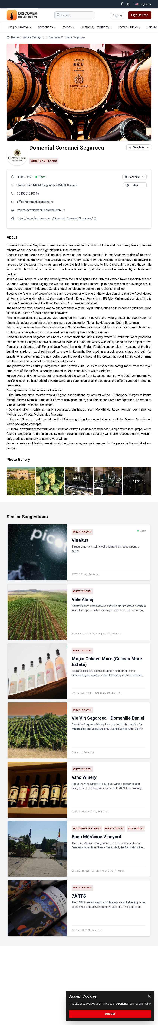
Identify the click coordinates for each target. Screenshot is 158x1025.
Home (15, 37)
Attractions (47, 27)
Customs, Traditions (96, 27)
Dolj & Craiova (20, 27)
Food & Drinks (129, 27)
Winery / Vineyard (33, 37)
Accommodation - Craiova (87, 828)
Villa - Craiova (136, 828)
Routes (68, 27)
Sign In (117, 15)
